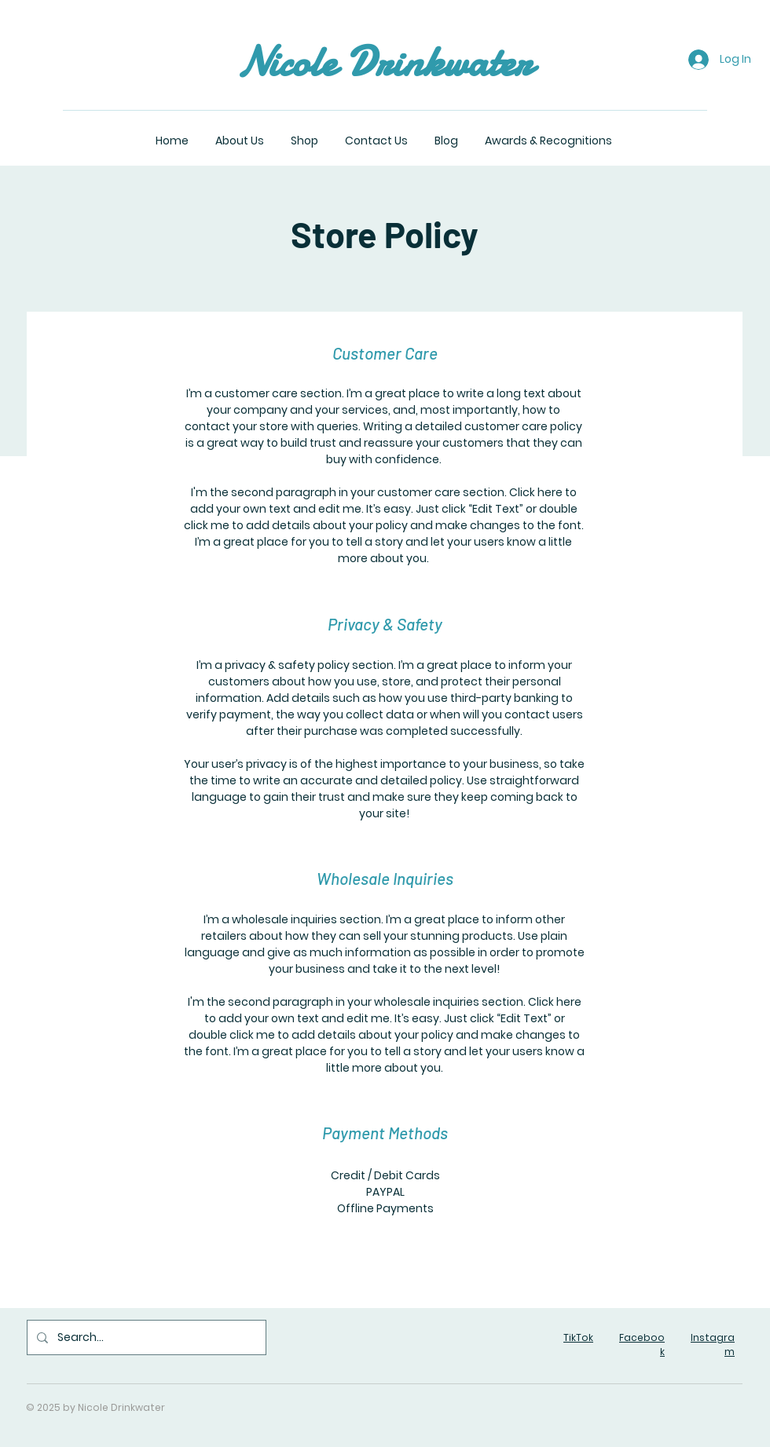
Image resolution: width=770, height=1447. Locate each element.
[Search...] (145, 1337)
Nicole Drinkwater (384, 61)
